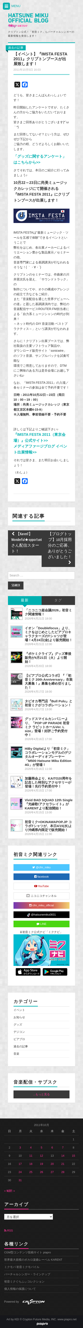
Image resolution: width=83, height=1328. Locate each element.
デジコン (19, 1031)
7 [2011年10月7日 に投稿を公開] (63, 1147)
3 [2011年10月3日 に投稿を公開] (20, 1147)
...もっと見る (41, 1094)
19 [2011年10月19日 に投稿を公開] (41, 1164)
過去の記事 (15, 47)
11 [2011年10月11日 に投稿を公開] (30, 1155)
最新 (25, 600)
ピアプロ (19, 1039)
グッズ (18, 1024)
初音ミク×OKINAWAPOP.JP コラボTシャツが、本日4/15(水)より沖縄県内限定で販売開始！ (48, 826)
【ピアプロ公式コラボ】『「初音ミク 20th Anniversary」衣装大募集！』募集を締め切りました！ (49, 681)
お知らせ (19, 1017)
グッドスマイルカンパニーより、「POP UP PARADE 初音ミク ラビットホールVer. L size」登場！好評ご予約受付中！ (47, 727)
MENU (11, 6)
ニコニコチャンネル (41, 895)
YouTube (41, 886)
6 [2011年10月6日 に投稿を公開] (52, 1147)
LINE (41, 924)
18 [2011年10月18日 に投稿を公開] (30, 1164)
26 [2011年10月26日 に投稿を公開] (41, 1172)
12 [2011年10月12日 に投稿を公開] (41, 1155)
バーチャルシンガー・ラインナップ (27, 1274)
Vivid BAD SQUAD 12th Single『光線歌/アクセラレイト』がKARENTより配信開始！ (49, 804)
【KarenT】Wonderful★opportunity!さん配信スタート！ (28, 542)
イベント (19, 1010)
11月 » (11, 1190)
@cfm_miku (41, 867)
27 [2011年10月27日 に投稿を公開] (52, 1172)
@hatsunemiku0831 (41, 915)
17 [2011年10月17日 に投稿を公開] (20, 1164)
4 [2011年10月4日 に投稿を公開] (31, 1147)
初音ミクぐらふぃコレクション (24, 1281)
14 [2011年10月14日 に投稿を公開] (62, 1155)
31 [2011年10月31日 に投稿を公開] (20, 1180)
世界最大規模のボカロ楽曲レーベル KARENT (33, 1259)
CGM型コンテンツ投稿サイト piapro (27, 1252)
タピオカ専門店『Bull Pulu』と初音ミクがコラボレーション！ (48, 703)
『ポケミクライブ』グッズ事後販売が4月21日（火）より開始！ (48, 657)
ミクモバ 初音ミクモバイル (22, 1267)
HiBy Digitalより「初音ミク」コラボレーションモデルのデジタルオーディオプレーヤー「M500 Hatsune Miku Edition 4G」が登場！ (48, 757)
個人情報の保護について (20, 1288)
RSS (8, 1230)
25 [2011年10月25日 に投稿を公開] (30, 1172)
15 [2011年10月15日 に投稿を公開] (73, 1155)
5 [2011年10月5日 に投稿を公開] (41, 1147)
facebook (41, 876)
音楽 (16, 1053)
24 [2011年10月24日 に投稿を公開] (20, 1172)
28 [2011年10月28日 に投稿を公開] (62, 1172)
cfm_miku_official (41, 905)
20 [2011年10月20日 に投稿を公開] (52, 1164)
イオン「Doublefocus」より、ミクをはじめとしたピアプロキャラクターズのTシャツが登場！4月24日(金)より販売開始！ (48, 634)
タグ (58, 600)
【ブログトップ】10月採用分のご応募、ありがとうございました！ (60, 548)
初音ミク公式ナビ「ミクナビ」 (41, 932)
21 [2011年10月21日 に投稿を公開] (62, 1164)
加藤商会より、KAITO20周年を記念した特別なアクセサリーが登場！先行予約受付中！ (48, 782)
